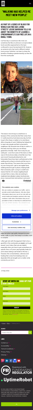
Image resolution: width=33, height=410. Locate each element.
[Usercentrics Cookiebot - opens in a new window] (23, 181)
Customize (16, 221)
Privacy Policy (6, 352)
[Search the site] (16, 332)
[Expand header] (30, 3)
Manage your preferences (20, 210)
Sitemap (4, 355)
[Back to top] (16, 404)
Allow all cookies (16, 216)
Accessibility (6, 346)
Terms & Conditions (8, 349)
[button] (30, 332)
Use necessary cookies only (16, 227)
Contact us (5, 343)
